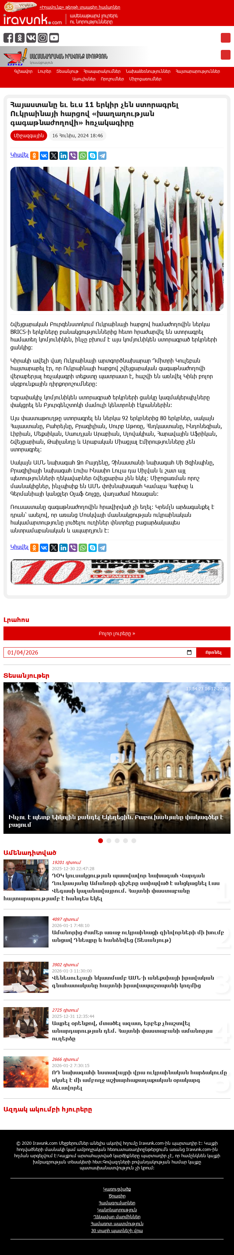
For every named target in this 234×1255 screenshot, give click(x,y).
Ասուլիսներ (84, 78)
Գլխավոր (23, 71)
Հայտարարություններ (198, 71)
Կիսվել (19, 154)
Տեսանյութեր (26, 675)
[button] (100, 840)
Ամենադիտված (29, 852)
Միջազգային (29, 135)
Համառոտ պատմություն (117, 1223)
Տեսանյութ (67, 71)
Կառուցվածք (117, 1189)
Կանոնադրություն (117, 1209)
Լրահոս (16, 619)
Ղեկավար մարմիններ (117, 1216)
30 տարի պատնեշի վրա (117, 1230)
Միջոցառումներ (145, 78)
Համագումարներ (117, 1202)
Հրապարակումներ (102, 71)
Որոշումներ (112, 78)
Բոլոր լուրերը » (117, 633)
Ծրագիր (117, 1195)
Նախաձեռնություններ (148, 71)
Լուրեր (44, 71)
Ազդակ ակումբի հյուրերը (47, 1109)
